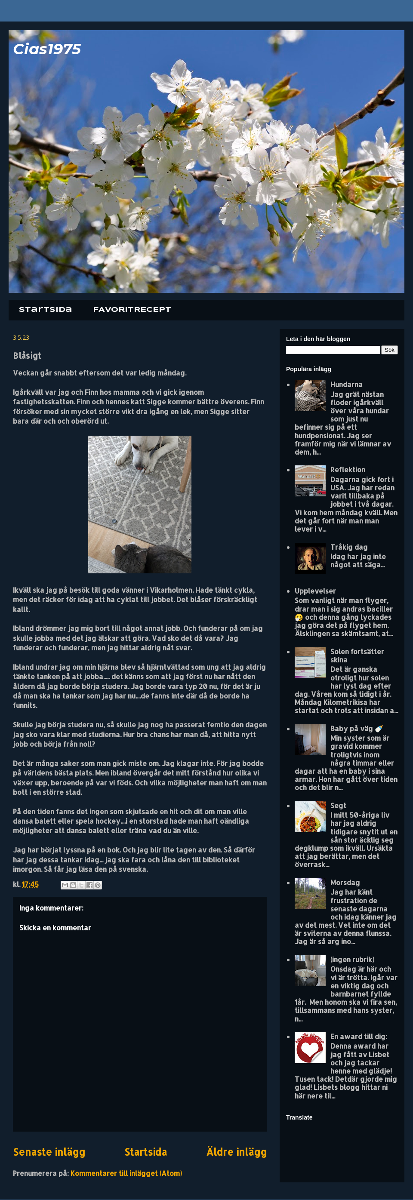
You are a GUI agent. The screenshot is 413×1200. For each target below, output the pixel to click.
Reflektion (347, 469)
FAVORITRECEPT (132, 310)
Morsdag (345, 882)
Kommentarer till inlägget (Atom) (126, 1173)
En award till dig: (358, 1036)
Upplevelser (315, 590)
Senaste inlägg (49, 1152)
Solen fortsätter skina (357, 655)
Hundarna (346, 384)
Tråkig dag (349, 546)
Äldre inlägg (236, 1152)
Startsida (45, 310)
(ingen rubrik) (352, 959)
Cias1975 (47, 49)
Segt (338, 805)
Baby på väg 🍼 (356, 728)
